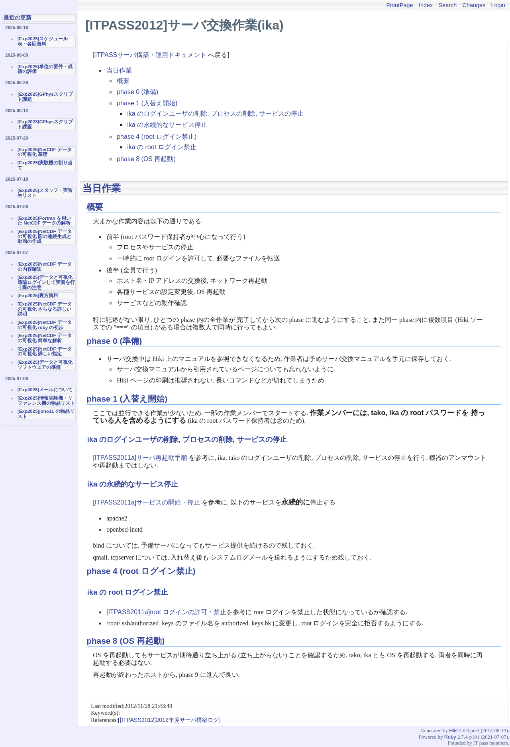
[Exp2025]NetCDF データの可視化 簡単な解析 (45, 338)
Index (426, 5)
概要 (123, 80)
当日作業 (119, 70)
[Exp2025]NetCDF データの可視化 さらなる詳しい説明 (45, 309)
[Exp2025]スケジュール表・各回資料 (43, 41)
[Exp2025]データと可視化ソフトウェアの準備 (45, 365)
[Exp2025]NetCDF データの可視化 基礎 (45, 152)
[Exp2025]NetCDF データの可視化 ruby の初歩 (45, 325)
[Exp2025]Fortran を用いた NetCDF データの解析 (44, 221)
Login (498, 5)
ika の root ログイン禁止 (161, 147)
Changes (474, 5)
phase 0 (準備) (137, 92)
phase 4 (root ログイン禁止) (156, 136)
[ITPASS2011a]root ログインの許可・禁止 (166, 612)
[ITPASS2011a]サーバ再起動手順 (140, 457)
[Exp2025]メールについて (45, 389)
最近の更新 (17, 17)
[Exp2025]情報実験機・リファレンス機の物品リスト (46, 401)
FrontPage (399, 5)
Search (448, 5)
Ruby (450, 737)
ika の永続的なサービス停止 (167, 124)
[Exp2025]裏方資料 (38, 295)
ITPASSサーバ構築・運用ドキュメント (151, 54)
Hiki (453, 730)
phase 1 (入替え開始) (147, 103)
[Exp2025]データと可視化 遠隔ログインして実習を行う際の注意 (46, 282)
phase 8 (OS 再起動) (146, 159)
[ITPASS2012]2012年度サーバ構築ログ (169, 720)
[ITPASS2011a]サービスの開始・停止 (146, 502)
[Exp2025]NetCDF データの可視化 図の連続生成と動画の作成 (45, 236)
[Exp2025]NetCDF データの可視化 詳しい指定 (45, 352)
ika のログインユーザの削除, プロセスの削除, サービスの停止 (215, 113)
